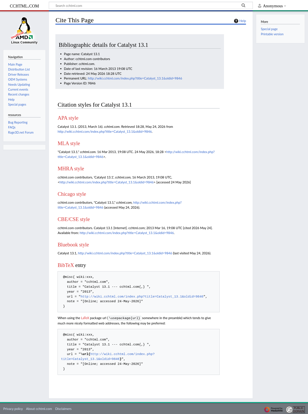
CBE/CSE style (74, 219)
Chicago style (72, 194)
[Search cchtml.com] (151, 5)
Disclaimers (63, 408)
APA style (68, 118)
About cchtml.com (39, 408)
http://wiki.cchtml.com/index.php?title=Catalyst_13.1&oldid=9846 (135, 78)
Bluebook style (73, 245)
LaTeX (85, 318)
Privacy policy (13, 408)
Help (239, 21)
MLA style (69, 143)
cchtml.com (24, 5)
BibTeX (66, 265)
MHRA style (71, 168)
